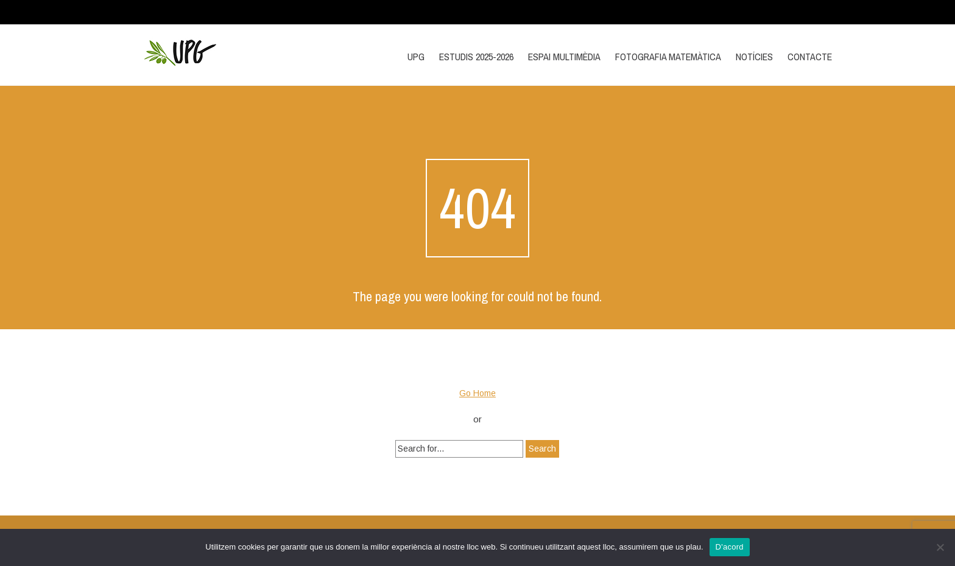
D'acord (730, 546)
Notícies (754, 56)
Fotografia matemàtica (668, 56)
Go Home (477, 393)
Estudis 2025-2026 (476, 56)
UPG (416, 56)
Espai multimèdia (564, 56)
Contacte (810, 56)
